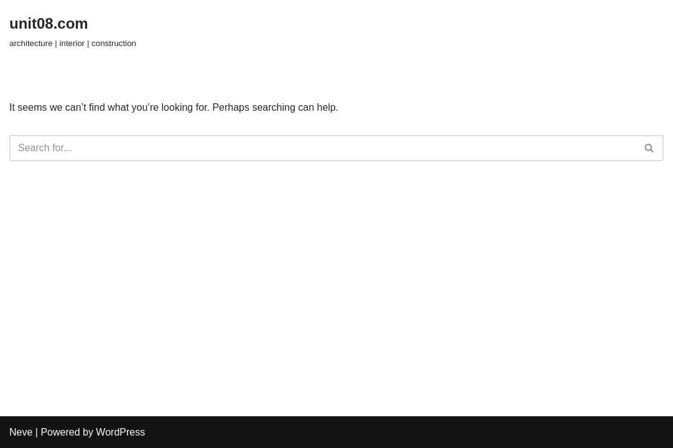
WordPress (120, 432)
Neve (20, 432)
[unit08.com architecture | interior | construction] (72, 30)
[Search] (322, 148)
